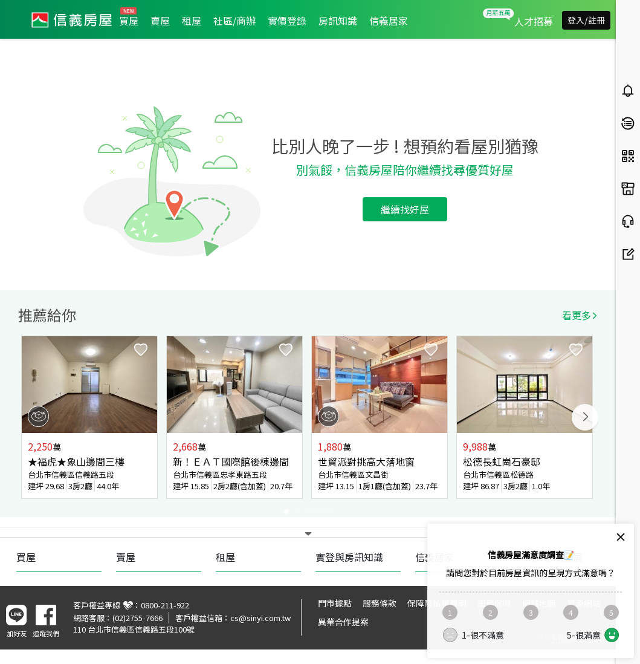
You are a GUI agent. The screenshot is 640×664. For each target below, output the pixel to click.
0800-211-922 (165, 605)
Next (585, 417)
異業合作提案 (343, 622)
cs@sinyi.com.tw (260, 617)
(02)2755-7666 (137, 617)
